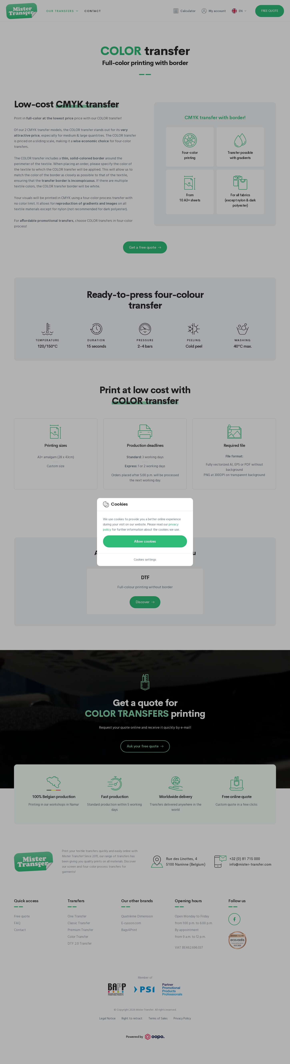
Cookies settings (145, 559)
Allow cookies (145, 541)
